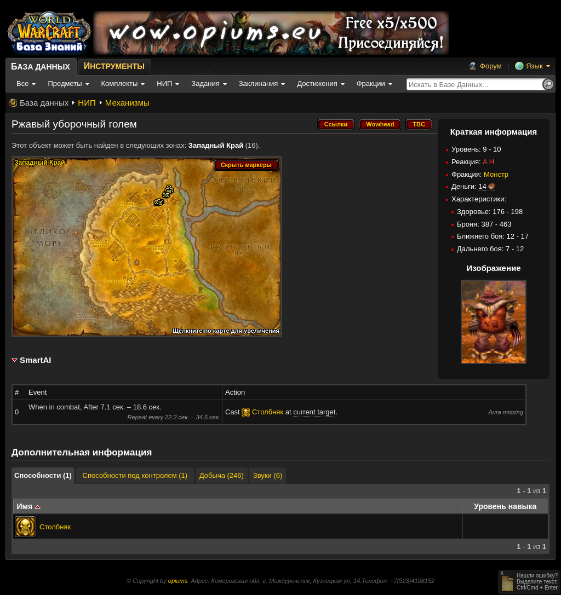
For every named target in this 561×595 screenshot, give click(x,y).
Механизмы (127, 102)
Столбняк (55, 527)
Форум (491, 66)
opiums (177, 580)
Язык (534, 66)
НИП (86, 102)
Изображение (493, 268)
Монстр (496, 174)
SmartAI (35, 360)
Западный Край (215, 145)
